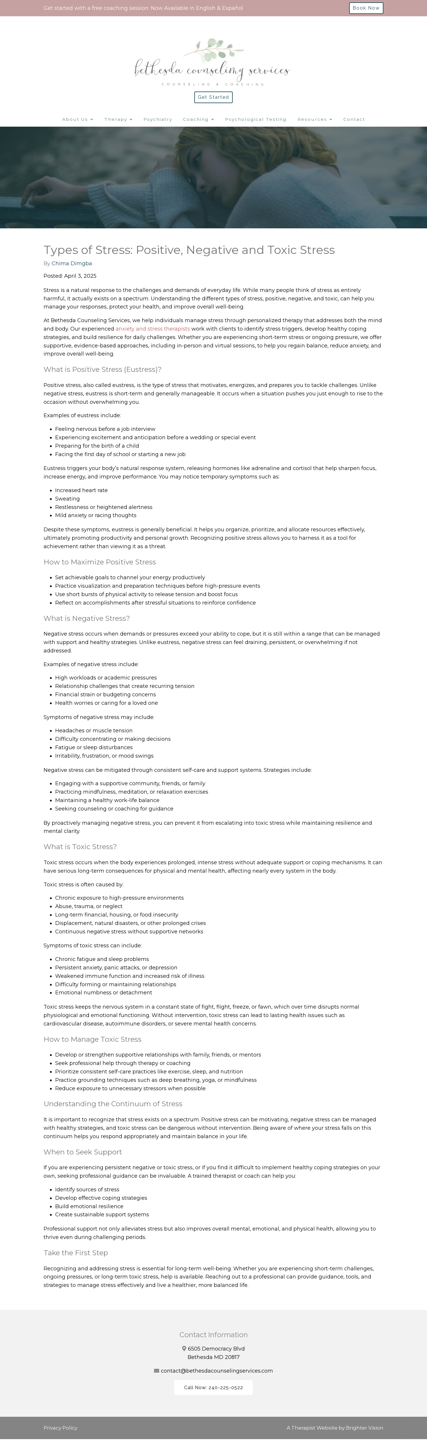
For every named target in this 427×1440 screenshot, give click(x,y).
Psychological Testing (256, 119)
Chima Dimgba (72, 263)
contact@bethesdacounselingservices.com (217, 1371)
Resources (312, 119)
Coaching (196, 119)
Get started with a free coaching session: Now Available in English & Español (143, 8)
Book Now (366, 8)
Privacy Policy (60, 1428)
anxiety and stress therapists (153, 329)
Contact (354, 119)
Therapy (115, 119)
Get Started (213, 97)
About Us (75, 119)
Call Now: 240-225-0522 (213, 1388)
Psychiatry (157, 119)
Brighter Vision (364, 1428)
